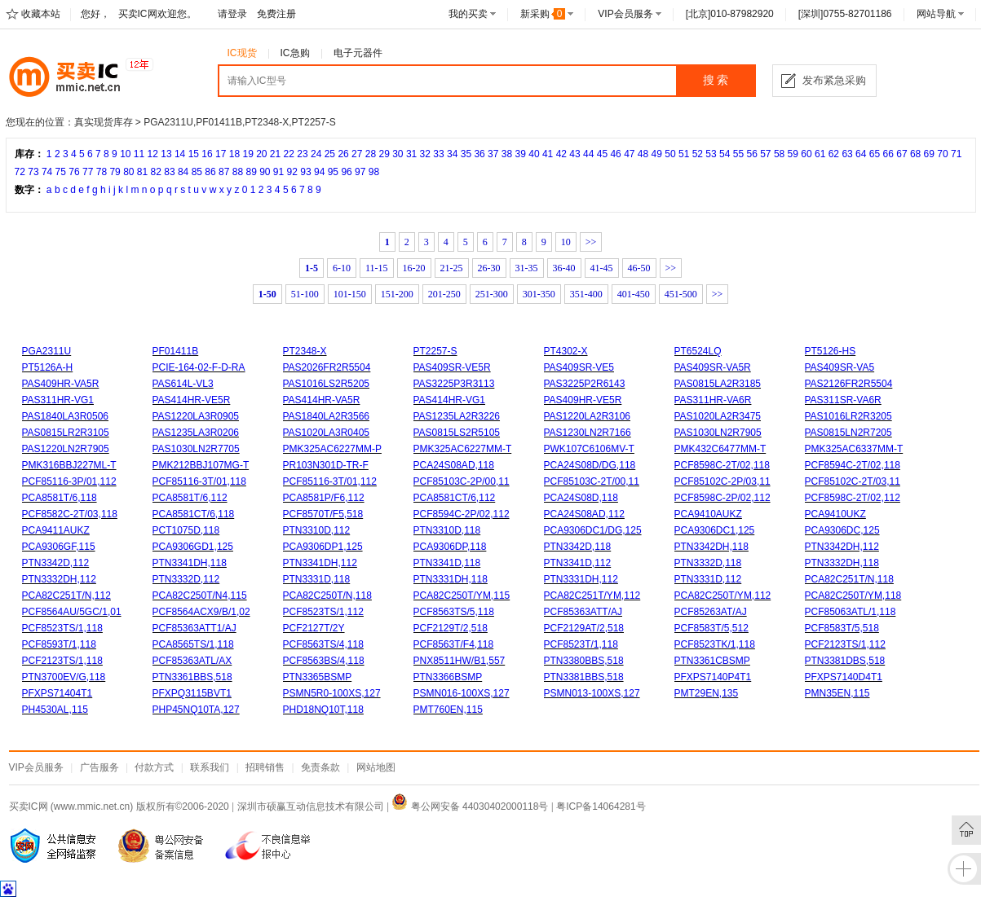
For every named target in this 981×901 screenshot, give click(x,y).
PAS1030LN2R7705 (196, 449)
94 (319, 172)
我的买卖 (468, 14)
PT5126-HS (830, 351)
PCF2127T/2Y (314, 628)
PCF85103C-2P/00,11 (461, 481)
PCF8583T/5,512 (711, 628)
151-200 (397, 294)
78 (101, 172)
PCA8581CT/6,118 (193, 514)
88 (237, 172)
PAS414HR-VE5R (191, 400)
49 (657, 154)
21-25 (451, 268)
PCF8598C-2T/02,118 (722, 465)
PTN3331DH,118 (450, 579)
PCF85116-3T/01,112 (330, 481)
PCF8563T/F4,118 (453, 644)
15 (193, 154)
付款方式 (154, 767)
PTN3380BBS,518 (584, 660)
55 (738, 154)
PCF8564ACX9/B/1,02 (201, 612)
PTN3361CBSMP (712, 660)
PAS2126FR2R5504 (849, 383)
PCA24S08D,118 (581, 497)
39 (520, 154)
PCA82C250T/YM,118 (853, 595)
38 (507, 154)
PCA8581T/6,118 (59, 497)
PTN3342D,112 (56, 563)
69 (929, 154)
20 (261, 154)
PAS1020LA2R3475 (718, 416)
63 (847, 154)
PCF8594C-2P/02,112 (461, 514)
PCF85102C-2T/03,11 (852, 481)
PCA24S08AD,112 (584, 514)
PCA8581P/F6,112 (324, 497)
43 (574, 154)
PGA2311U (47, 351)
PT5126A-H (47, 367)
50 (670, 154)
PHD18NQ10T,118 (323, 709)
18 (234, 154)
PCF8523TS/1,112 (323, 612)
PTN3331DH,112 (581, 579)
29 (383, 154)
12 (153, 154)
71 (956, 154)
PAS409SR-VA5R (712, 367)
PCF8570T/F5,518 (323, 514)
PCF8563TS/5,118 (453, 612)
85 (197, 172)
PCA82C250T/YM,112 (722, 595)
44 (588, 154)
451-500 (681, 294)
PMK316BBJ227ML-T (69, 465)
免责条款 (320, 767)
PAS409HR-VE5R (583, 400)
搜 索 (716, 80)
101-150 (350, 294)
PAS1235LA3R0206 (196, 432)
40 (533, 154)
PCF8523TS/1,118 (62, 628)
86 (210, 172)
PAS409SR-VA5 (840, 367)
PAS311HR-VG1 (58, 400)
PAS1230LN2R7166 (587, 432)
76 (73, 172)
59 (793, 154)
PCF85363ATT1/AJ (194, 628)
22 (289, 154)
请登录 (232, 14)
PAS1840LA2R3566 (326, 416)
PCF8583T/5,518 (842, 628)
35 (466, 154)
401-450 (633, 294)
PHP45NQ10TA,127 (196, 709)
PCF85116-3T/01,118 (199, 481)
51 (683, 154)
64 (860, 154)
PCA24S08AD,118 (453, 465)
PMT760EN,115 (448, 709)
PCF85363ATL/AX (192, 660)
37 (493, 154)
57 (765, 154)
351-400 (586, 294)
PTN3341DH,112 (320, 563)
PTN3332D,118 (708, 563)
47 (629, 154)
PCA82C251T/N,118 (849, 579)
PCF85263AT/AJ (710, 612)
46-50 (639, 268)
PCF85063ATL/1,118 (850, 612)
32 (425, 154)
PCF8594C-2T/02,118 (852, 465)
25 (330, 154)
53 (710, 154)
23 (302, 154)
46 (615, 154)
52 (697, 154)
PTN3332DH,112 (59, 579)
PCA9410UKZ (835, 514)
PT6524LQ (698, 351)
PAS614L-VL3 (183, 383)
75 (60, 172)
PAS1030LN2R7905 (718, 432)
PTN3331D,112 (708, 579)
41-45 (601, 268)
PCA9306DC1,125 (714, 530)
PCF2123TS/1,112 (845, 644)
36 (479, 154)
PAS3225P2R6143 (584, 383)
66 (888, 154)
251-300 (491, 294)
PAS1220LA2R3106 (587, 416)
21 (275, 154)
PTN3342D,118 (578, 546)
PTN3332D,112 (186, 579)
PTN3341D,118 (447, 563)
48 (643, 154)
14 (180, 154)
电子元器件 (358, 53)
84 (183, 172)
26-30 (489, 268)
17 (220, 154)
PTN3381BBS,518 (584, 677)
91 (278, 172)
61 (820, 154)
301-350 (539, 294)
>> (591, 242)
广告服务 (99, 767)
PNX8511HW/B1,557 (459, 660)
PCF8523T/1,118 (581, 644)
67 (901, 154)
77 (87, 172)
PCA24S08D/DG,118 (590, 465)
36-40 (564, 268)
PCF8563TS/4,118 (323, 644)
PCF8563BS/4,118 (324, 660)
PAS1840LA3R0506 (65, 416)
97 (360, 172)
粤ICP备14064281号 (600, 806)
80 (128, 172)
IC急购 (295, 53)
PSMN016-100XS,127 (461, 693)
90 (264, 172)
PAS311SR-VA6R (843, 400)
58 (779, 154)
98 (374, 172)
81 (142, 172)
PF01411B (175, 351)
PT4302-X (566, 351)
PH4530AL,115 (55, 709)
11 (139, 154)
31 (411, 154)
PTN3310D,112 (317, 530)
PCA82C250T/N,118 (327, 595)
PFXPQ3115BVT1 (192, 693)
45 (602, 154)
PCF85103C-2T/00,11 (591, 481)
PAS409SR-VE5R (452, 367)
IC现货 (242, 53)
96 (346, 172)
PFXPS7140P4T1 (713, 677)
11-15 (376, 268)
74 (47, 172)
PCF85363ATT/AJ (583, 612)
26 (343, 154)
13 (166, 154)
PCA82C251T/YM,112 (592, 595)
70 (942, 154)
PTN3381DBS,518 (845, 660)
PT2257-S (435, 351)
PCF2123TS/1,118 (62, 660)
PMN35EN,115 (837, 693)
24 (316, 154)
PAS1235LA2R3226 (457, 416)
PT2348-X (305, 351)
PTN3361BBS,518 (192, 677)
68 (915, 154)
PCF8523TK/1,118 (714, 644)
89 (250, 172)
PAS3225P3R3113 (454, 383)
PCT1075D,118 (186, 530)
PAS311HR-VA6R (713, 400)
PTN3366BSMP (448, 677)
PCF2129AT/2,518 (584, 628)
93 (305, 172)
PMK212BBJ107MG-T (201, 465)
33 (438, 154)
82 (156, 172)
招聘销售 (265, 767)
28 (370, 154)
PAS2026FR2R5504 (327, 367)
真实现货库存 (103, 122)
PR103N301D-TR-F (326, 465)
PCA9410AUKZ (708, 514)
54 (724, 154)
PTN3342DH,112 (842, 546)
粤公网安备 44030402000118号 (469, 806)
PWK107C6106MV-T (589, 449)
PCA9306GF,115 (58, 546)
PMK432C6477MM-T (720, 449)
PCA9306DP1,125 (323, 546)
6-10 (342, 268)
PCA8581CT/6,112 (454, 497)
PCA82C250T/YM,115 (461, 595)
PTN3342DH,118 (711, 546)
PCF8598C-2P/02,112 (722, 497)
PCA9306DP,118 (450, 546)
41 (547, 154)
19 (247, 154)
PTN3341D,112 (578, 563)
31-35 (526, 268)
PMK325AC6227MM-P (332, 449)
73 (33, 172)
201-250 (444, 294)
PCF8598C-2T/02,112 (852, 497)
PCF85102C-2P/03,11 (722, 481)
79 (114, 172)
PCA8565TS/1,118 (193, 644)
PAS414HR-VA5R (321, 400)
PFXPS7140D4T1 (843, 677)
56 (751, 154)
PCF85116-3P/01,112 (69, 481)
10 (125, 154)
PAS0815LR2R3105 (65, 432)
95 (333, 172)
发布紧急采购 (834, 80)
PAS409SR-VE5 (579, 367)
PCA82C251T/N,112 (66, 595)
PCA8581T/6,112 (190, 497)
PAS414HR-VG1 (449, 400)
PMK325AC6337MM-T (854, 449)
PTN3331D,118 (317, 579)
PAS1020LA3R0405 (326, 432)
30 (397, 154)
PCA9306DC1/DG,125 (593, 530)
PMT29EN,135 (706, 693)
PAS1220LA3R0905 (196, 416)
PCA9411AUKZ (56, 530)
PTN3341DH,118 (189, 563)
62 (834, 154)
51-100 (305, 294)
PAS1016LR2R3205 (848, 416)
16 (206, 154)
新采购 (543, 14)
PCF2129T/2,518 (450, 628)
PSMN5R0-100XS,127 (332, 693)
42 (561, 154)
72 (20, 172)
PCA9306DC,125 (842, 530)
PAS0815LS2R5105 (457, 432)
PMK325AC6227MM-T (462, 449)
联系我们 (209, 767)
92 (292, 172)
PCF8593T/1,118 (59, 644)
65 (874, 154)
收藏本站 (40, 14)
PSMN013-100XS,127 (592, 693)
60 (806, 154)
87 (224, 172)
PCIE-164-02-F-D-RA (198, 367)
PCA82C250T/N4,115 (199, 595)
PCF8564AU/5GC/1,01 (72, 612)
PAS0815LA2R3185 (718, 383)
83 (169, 172)
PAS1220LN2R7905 (65, 449)
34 (452, 154)
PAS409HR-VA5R (60, 383)
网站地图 (375, 767)
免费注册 (276, 14)
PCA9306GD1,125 (192, 546)
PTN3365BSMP (317, 677)
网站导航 (936, 14)
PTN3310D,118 (447, 530)
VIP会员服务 (625, 14)
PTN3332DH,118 (842, 563)
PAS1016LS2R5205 (326, 383)
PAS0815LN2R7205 (848, 432)
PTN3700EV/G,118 (64, 677)
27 (356, 154)
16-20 (414, 268)
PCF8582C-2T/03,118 (69, 514)
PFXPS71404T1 (57, 693)
